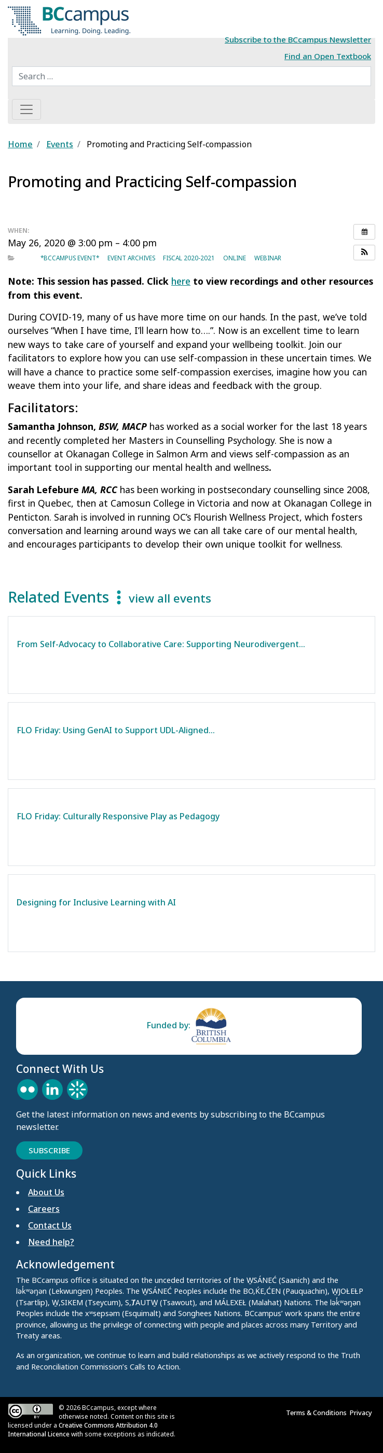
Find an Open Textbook (327, 56)
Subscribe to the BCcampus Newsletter (298, 39)
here (180, 281)
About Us (46, 1192)
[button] (364, 252)
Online (234, 258)
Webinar (267, 258)
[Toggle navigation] (26, 109)
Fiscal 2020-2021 (189, 258)
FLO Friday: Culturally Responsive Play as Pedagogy (118, 816)
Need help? (51, 1242)
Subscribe (49, 1150)
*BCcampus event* (69, 258)
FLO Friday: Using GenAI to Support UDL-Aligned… (116, 730)
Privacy (362, 1412)
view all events (170, 598)
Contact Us (50, 1225)
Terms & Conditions (318, 1412)
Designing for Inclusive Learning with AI (97, 902)
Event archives (131, 258)
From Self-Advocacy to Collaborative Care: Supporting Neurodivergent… (161, 644)
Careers (44, 1208)
